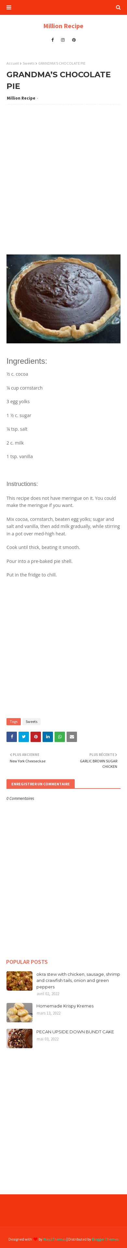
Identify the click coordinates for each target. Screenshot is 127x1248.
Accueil (12, 63)
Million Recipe (63, 26)
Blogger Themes (105, 1239)
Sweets (28, 63)
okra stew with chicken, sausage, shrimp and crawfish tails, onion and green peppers (78, 980)
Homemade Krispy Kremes (65, 1005)
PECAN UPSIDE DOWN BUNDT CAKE (75, 1031)
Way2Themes (54, 1239)
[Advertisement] (63, 174)
